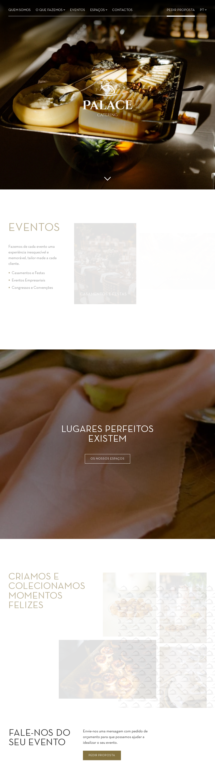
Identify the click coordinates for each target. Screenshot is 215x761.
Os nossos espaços (107, 458)
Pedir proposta (102, 755)
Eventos (77, 8)
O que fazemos (50, 8)
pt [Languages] (203, 8)
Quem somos (19, 8)
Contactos (122, 8)
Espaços (98, 8)
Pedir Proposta (181, 8)
